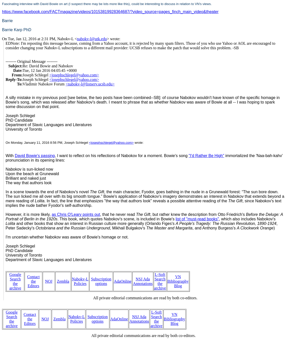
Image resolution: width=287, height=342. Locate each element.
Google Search (15, 276)
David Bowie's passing (35, 156)
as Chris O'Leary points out (76, 214)
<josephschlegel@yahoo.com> (74, 75)
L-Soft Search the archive (160, 281)
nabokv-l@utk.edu (92, 39)
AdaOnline (122, 281)
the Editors (33, 283)
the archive (15, 285)
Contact (33, 277)
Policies (80, 283)
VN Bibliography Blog (178, 281)
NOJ (48, 281)
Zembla (63, 281)
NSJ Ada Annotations (142, 281)
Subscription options (101, 281)
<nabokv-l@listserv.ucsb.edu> (90, 84)
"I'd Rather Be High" (206, 156)
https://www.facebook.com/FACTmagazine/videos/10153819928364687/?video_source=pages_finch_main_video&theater (110, 12)
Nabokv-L (80, 279)
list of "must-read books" (197, 219)
